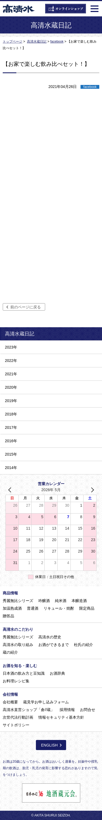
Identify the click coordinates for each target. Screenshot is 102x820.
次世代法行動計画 (18, 717)
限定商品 (86, 608)
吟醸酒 (44, 600)
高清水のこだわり (18, 629)
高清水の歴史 (49, 637)
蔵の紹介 (10, 652)
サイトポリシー (16, 725)
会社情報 (10, 694)
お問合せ (87, 709)
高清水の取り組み (18, 644)
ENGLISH (49, 745)
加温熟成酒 (12, 608)
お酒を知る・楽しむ (20, 665)
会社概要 (10, 702)
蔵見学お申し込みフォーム (46, 702)
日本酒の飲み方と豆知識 (24, 673)
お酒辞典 (57, 673)
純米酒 (60, 600)
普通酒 (32, 608)
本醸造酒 (79, 600)
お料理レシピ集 (16, 681)
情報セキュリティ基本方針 (61, 717)
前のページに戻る (25, 307)
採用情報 (67, 709)
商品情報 (10, 593)
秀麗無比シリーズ (18, 600)
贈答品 (8, 616)
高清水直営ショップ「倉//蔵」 (28, 709)
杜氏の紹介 (83, 644)
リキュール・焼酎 (59, 608)
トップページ (12, 41)
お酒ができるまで (53, 644)
